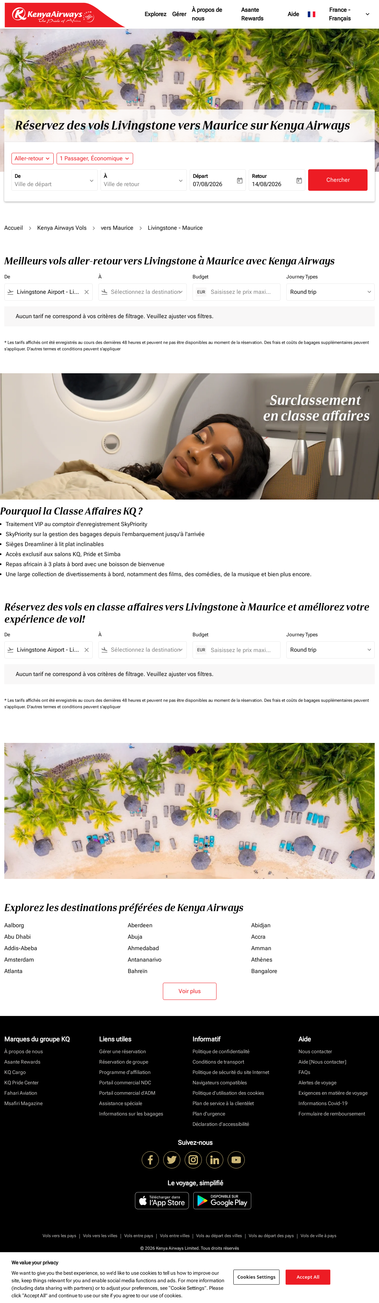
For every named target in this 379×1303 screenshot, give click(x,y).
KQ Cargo (15, 1072)
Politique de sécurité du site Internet (231, 1072)
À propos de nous (207, 14)
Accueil (13, 227)
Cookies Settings (256, 1277)
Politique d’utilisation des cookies (228, 1093)
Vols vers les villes (100, 1235)
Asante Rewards (252, 14)
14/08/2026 (266, 184)
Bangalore (264, 971)
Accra (258, 936)
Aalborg (14, 925)
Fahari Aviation (20, 1093)
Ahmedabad (143, 948)
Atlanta (13, 971)
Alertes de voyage (317, 1082)
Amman (261, 948)
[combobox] (51, 184)
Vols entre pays (138, 1235)
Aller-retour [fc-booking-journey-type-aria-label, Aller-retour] (29, 158)
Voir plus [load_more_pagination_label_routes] (190, 991)
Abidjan (261, 925)
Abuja (135, 936)
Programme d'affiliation (125, 1072)
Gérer (179, 14)
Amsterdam (19, 959)
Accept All (308, 1277)
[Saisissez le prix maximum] (242, 291)
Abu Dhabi (17, 936)
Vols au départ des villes (219, 1235)
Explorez (155, 14)
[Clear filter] (86, 292)
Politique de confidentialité (221, 1051)
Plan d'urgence (209, 1114)
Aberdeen (140, 925)
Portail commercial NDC (125, 1082)
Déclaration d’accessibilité (221, 1124)
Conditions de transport (218, 1062)
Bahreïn (137, 971)
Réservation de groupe (123, 1062)
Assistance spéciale (120, 1103)
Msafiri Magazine (23, 1103)
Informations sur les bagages (131, 1114)
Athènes (261, 959)
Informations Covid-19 (323, 1103)
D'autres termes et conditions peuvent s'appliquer (74, 348)
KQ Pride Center (21, 1082)
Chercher (338, 179)
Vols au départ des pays (271, 1235)
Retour (259, 176)
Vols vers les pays (59, 1235)
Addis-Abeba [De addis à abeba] (20, 948)
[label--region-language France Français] (339, 14)
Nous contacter (315, 1051)
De (17, 176)
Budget (200, 276)
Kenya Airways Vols (62, 227)
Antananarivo (144, 959)
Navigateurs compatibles (220, 1082)
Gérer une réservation (122, 1051)
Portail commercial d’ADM (127, 1093)
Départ (200, 176)
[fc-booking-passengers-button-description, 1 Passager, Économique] (91, 158)
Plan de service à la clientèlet (223, 1103)
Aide (293, 14)
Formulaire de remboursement (331, 1114)
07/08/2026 (207, 184)
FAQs (304, 1072)
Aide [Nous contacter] (322, 1062)
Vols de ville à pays (318, 1235)
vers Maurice (117, 227)
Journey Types (302, 276)
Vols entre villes (175, 1235)
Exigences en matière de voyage (333, 1093)
